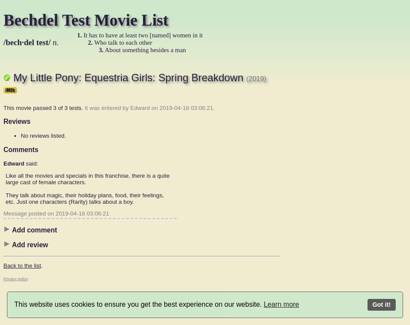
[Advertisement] (315, 193)
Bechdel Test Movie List (86, 20)
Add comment (30, 230)
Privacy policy (15, 279)
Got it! (381, 304)
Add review (25, 245)
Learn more (281, 304)
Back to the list (22, 265)
